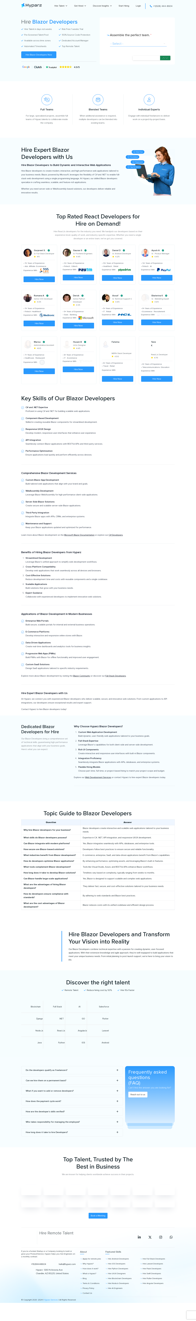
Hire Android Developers (118, 1269)
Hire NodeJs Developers (118, 1294)
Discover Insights (102, 6)
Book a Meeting (98, 1226)
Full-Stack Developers (115, 686)
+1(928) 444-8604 (161, 6)
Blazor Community (81, 686)
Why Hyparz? (88, 1274)
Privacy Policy (88, 1299)
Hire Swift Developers (152, 1284)
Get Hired (80, 6)
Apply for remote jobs (92, 1269)
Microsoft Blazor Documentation (79, 545)
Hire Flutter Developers (152, 1289)
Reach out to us (138, 1105)
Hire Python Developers (118, 1279)
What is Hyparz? (89, 1284)
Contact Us (87, 1304)
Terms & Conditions (91, 1294)
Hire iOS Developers (116, 1274)
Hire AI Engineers (115, 1299)
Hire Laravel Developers (153, 1274)
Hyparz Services (51, 1310)
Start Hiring (124, 5)
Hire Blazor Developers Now (39, 54)
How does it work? (90, 1279)
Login (138, 5)
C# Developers (116, 545)
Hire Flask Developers (152, 1279)
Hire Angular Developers (153, 1294)
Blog (85, 1289)
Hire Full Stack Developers (154, 1269)
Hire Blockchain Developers (120, 1289)
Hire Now (39, 279)
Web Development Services (98, 788)
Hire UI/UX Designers (117, 1284)
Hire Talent (61, 6)
